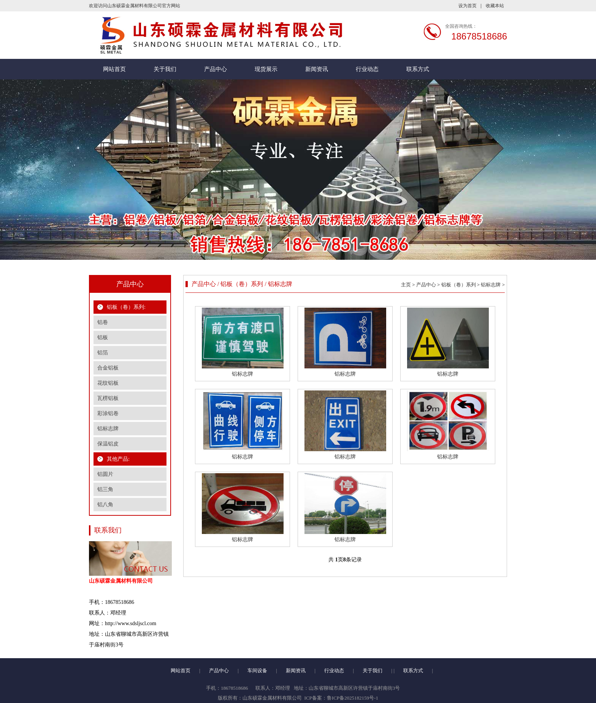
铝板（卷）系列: (126, 307)
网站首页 (114, 69)
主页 (406, 285)
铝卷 (102, 322)
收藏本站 (495, 5)
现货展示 (266, 69)
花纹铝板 (108, 383)
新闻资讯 (316, 69)
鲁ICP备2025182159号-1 (352, 698)
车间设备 (257, 670)
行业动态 (367, 69)
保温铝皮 (108, 444)
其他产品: (118, 459)
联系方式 (417, 69)
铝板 (102, 337)
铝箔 (102, 352)
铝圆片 (105, 474)
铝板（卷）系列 (458, 285)
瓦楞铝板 (108, 398)
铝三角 (105, 489)
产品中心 (215, 69)
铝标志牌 (108, 428)
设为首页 (467, 5)
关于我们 (165, 69)
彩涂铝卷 (108, 413)
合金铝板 (108, 368)
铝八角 (105, 504)
